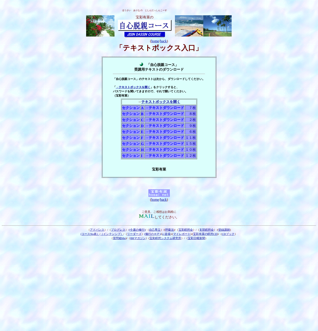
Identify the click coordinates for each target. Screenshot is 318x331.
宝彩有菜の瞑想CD (205, 234)
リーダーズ (134, 234)
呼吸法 (169, 229)
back (163, 41)
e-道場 (166, 234)
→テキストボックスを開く (133, 87)
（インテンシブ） (111, 234)
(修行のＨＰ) (152, 234)
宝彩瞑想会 (185, 229)
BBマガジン (137, 238)
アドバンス (97, 229)
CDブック (228, 234)
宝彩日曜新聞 (196, 238)
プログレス (118, 229)
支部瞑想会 (206, 229)
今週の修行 (137, 229)
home (155, 41)
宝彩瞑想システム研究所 (165, 238)
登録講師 (224, 229)
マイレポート (181, 234)
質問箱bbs (119, 238)
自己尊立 (155, 229)
